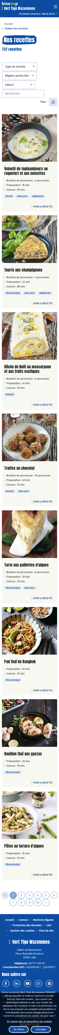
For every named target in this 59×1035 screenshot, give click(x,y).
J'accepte (41, 1029)
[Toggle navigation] (55, 8)
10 (37, 902)
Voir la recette (42, 206)
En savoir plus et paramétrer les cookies (29, 1021)
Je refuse (19, 1029)
